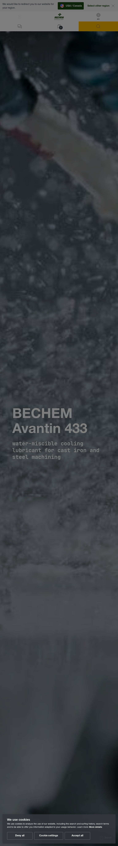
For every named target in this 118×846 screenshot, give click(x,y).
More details (95, 827)
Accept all (77, 836)
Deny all (20, 836)
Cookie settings (48, 836)
